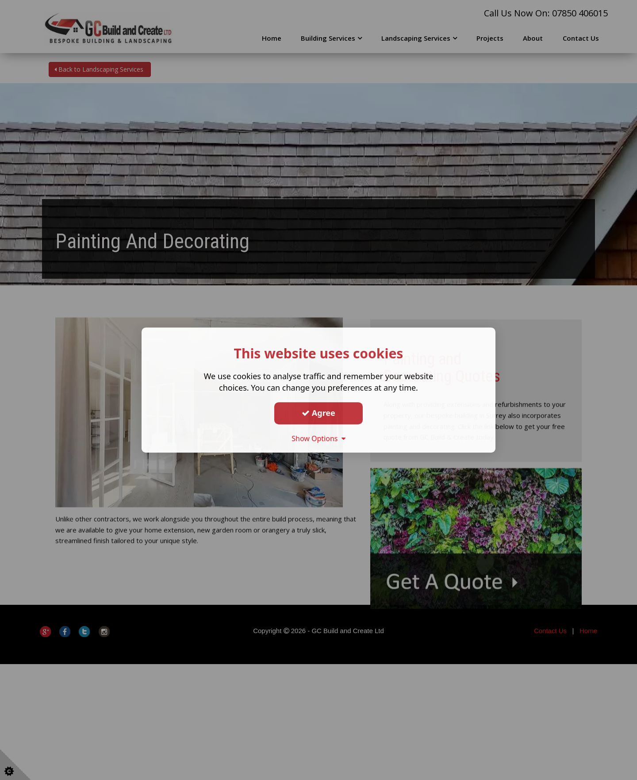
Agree (318, 412)
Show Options (318, 438)
